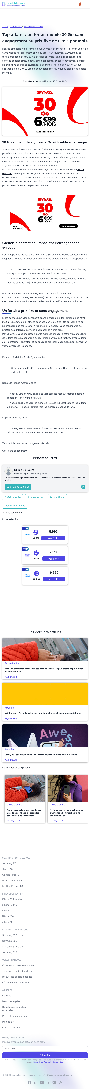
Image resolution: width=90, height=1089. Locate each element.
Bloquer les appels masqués (17, 976)
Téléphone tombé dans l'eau (17, 971)
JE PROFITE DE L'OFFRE (45, 458)
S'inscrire (45, 1055)
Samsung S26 (9, 940)
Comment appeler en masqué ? (19, 965)
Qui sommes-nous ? (12, 1027)
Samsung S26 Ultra (12, 935)
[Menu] (86, 4)
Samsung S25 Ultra (12, 946)
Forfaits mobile (13, 497)
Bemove (68, 1075)
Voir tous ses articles (18, 486)
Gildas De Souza (30, 81)
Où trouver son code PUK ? (16, 982)
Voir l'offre (53, 538)
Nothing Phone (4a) (12, 886)
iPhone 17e (8, 916)
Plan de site (8, 1021)
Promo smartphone (15, 505)
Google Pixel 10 (10, 874)
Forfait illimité (57, 497)
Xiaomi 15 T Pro (10, 869)
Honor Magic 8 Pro (12, 880)
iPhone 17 (7, 910)
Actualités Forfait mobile (33, 27)
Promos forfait (35, 497)
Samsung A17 (9, 863)
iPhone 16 (7, 922)
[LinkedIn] (83, 487)
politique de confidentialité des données (47, 1062)
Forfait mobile (16, 27)
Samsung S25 (9, 952)
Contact (6, 995)
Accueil (5, 27)
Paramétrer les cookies (14, 1016)
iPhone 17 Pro (9, 904)
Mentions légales (11, 1001)
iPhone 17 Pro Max (12, 899)
